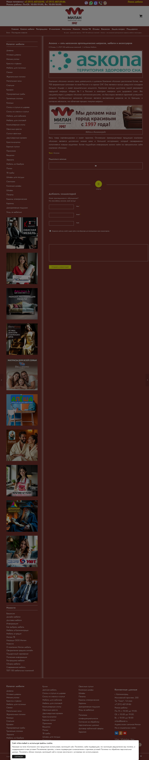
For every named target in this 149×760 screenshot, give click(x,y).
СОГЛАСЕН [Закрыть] (19, 756)
